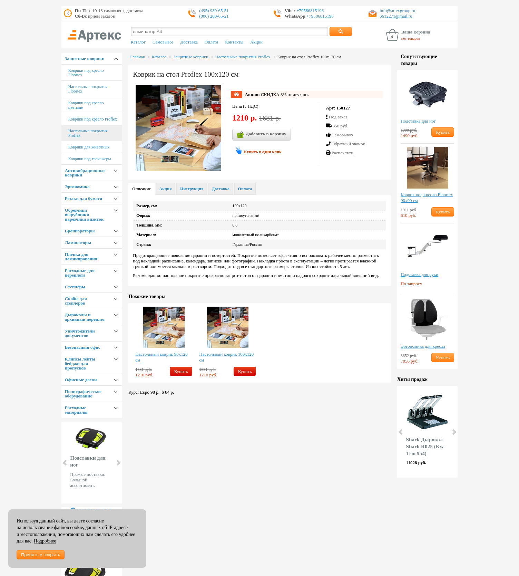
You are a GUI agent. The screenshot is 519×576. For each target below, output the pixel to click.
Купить (181, 371)
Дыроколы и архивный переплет (85, 317)
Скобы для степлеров (76, 301)
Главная (137, 57)
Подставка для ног (418, 121)
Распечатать (343, 152)
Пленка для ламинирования (81, 256)
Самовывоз (163, 42)
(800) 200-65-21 (214, 16)
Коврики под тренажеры (89, 158)
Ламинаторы (78, 242)
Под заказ (338, 116)
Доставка (189, 42)
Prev (65, 462)
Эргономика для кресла (423, 346)
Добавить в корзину (261, 134)
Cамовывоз (342, 134)
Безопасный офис (82, 347)
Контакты (234, 42)
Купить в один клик (263, 152)
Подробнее (45, 541)
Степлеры (75, 286)
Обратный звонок (348, 143)
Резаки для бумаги (83, 198)
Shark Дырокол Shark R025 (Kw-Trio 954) (425, 446)
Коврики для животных (88, 147)
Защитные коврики (85, 58)
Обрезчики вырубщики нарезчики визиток (84, 215)
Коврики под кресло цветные (86, 105)
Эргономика (77, 186)
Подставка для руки (419, 274)
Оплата (211, 42)
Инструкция (191, 188)
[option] (163, 343)
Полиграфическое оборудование (83, 394)
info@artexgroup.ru (397, 10)
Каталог (138, 42)
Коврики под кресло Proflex (92, 119)
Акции (256, 42)
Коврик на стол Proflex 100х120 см (309, 57)
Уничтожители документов (80, 333)
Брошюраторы (80, 230)
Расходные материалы (76, 410)
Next (118, 462)
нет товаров (410, 38)
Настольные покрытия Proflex (88, 133)
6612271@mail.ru (396, 16)
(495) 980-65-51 (214, 10)
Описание (141, 188)
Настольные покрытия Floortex (88, 89)
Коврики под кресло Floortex (86, 72)
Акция (165, 188)
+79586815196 (309, 10)
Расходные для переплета (80, 273)
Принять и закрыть (40, 554)
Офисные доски (81, 379)
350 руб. (340, 125)
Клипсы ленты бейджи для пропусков (80, 363)
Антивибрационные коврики (85, 172)
